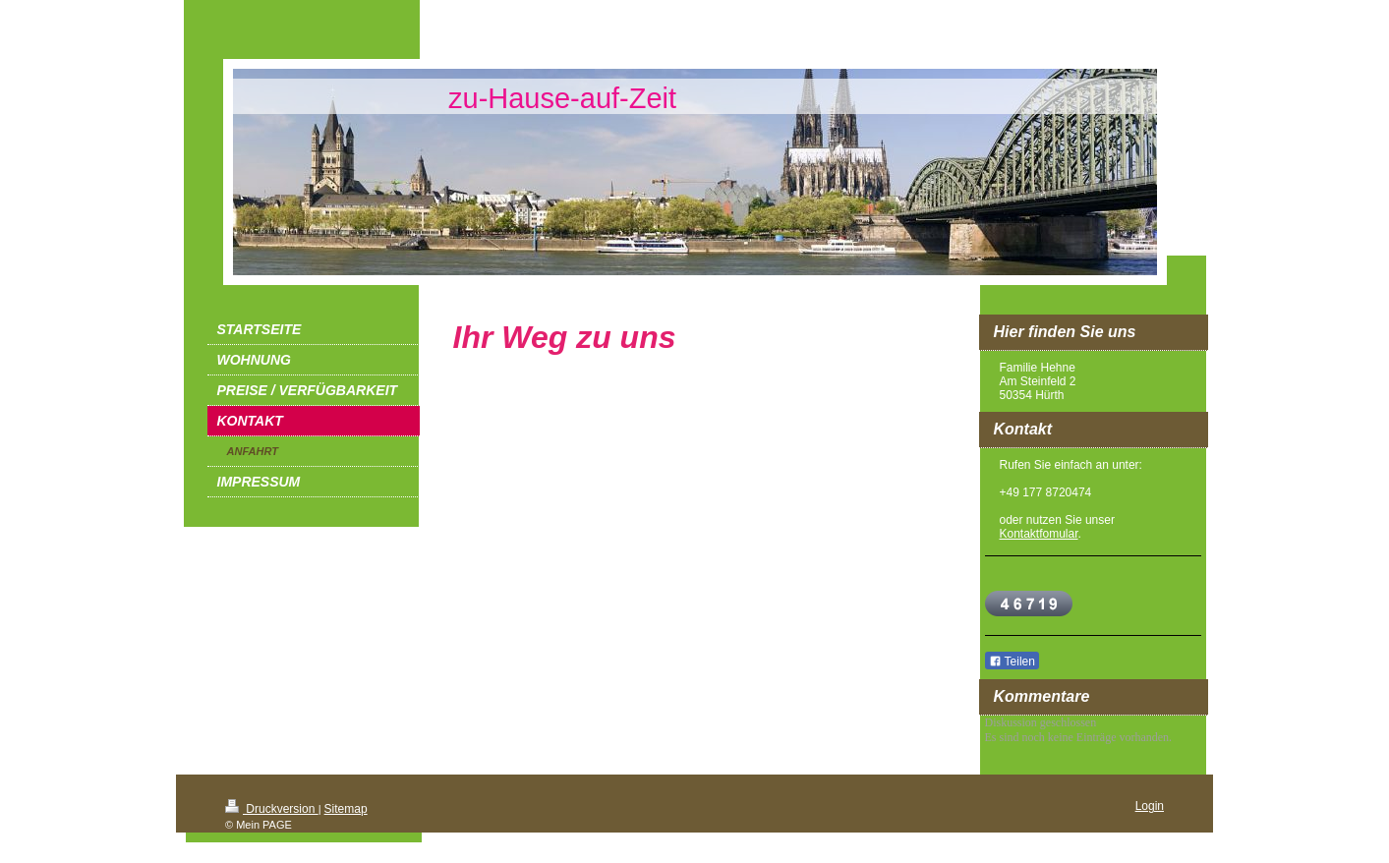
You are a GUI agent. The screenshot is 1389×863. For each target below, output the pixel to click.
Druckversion (271, 809)
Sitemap (346, 809)
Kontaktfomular (1039, 534)
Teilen (1012, 661)
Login (1149, 806)
